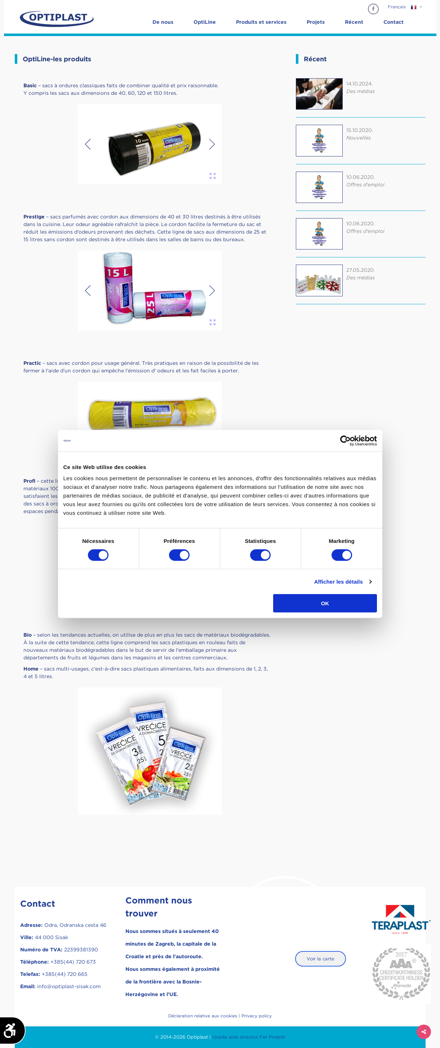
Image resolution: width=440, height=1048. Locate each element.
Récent (354, 22)
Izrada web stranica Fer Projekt (248, 1037)
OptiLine (205, 22)
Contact (393, 22)
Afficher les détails (338, 581)
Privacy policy (256, 1015)
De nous (162, 22)
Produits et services (261, 22)
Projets (316, 22)
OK (325, 603)
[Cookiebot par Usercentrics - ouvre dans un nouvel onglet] (345, 440)
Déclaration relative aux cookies (202, 1015)
